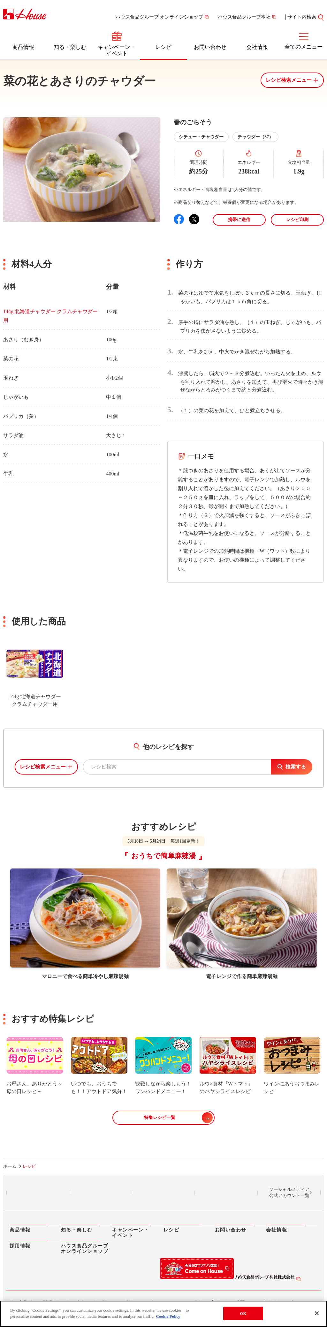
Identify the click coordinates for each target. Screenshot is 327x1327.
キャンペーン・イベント (117, 50)
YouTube (226, 1193)
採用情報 (20, 1245)
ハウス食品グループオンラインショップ (85, 1248)
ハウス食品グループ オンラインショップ (159, 16)
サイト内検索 (301, 16)
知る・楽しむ (70, 47)
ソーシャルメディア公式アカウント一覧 (289, 1192)
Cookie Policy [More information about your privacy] (168, 1316)
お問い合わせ (210, 47)
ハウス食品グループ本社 (244, 16)
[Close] (317, 1313)
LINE (38, 1193)
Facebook (163, 1193)
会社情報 (257, 47)
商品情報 (23, 47)
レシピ (163, 47)
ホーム (10, 1166)
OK (243, 1313)
